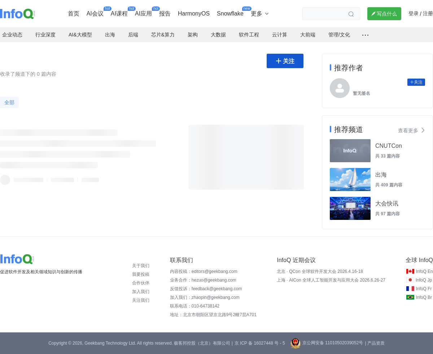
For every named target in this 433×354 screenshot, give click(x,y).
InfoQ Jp (424, 280)
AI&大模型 (80, 34)
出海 (110, 34)
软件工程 (249, 34)
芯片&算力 (163, 34)
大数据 (218, 34)
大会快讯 (386, 203)
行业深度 (45, 34)
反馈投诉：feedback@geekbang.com (206, 288)
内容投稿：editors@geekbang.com (203, 271)
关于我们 (140, 265)
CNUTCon (388, 146)
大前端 (307, 34)
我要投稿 (140, 274)
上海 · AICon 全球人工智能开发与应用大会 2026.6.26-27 (331, 280)
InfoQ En (424, 271)
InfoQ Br (424, 297)
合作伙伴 (140, 283)
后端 (133, 34)
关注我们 (140, 300)
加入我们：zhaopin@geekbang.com (205, 297)
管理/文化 (339, 34)
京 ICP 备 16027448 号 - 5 (260, 343)
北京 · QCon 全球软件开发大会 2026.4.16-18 (320, 271)
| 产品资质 (374, 343)
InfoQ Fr (424, 288)
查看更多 (411, 130)
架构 (193, 34)
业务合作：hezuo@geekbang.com (203, 280)
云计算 (279, 34)
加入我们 (140, 291)
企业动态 (12, 34)
